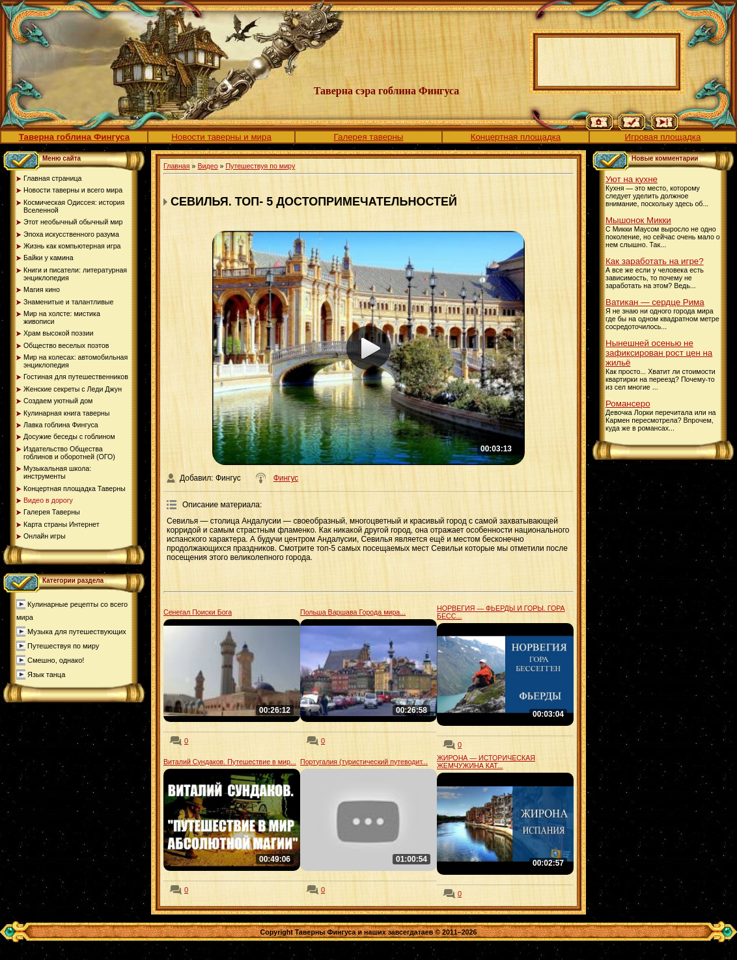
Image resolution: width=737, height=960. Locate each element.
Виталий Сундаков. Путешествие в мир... (229, 762)
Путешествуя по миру (63, 646)
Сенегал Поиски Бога (197, 612)
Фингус (286, 478)
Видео (207, 166)
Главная (176, 166)
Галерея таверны (369, 137)
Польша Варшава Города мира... (353, 612)
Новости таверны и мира (221, 137)
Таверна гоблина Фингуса (74, 137)
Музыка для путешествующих (76, 631)
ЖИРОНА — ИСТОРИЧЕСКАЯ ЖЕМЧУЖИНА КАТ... (486, 761)
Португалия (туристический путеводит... (364, 762)
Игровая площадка (663, 137)
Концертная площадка (516, 137)
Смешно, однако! (55, 660)
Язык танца (46, 674)
